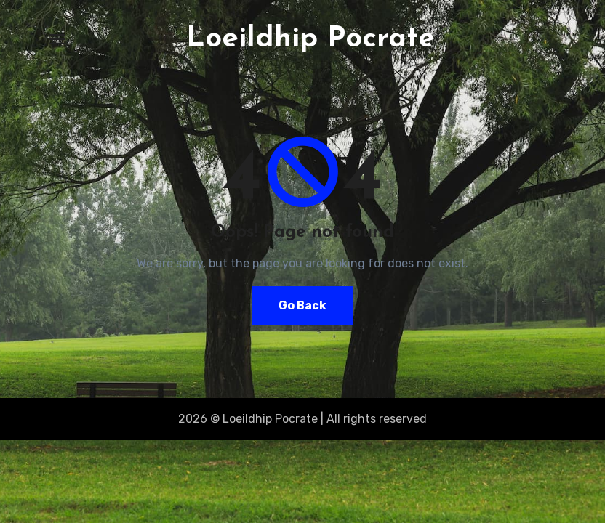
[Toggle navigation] (57, 39)
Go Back (302, 305)
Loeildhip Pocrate (310, 39)
